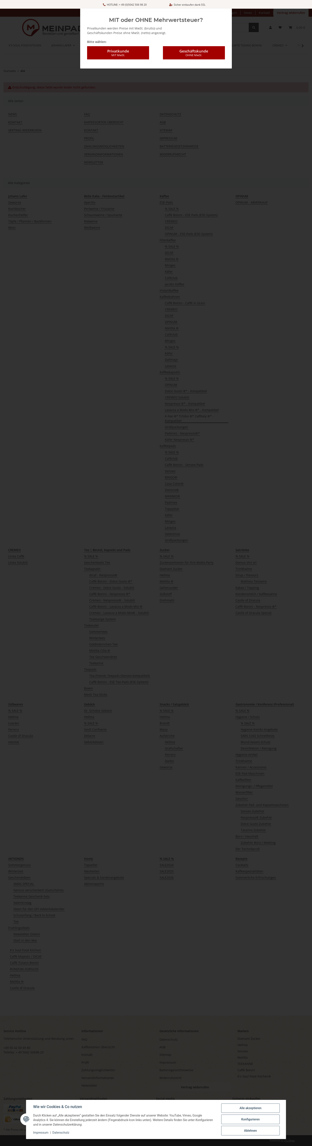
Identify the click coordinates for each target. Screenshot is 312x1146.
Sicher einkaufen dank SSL (187, 5)
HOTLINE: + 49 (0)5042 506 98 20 (125, 5)
